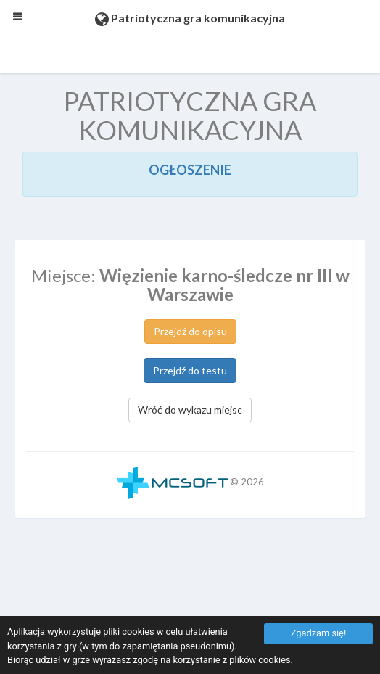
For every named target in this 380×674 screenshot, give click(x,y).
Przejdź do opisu (190, 331)
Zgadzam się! (318, 633)
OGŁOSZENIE (190, 170)
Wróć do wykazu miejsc (190, 409)
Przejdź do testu (190, 370)
